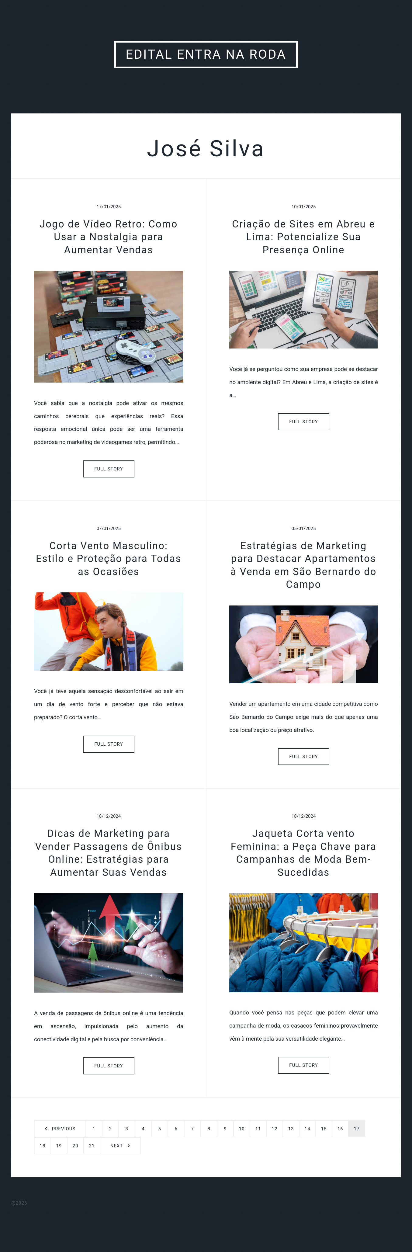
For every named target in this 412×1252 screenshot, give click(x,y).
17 (357, 1129)
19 (59, 1146)
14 (307, 1129)
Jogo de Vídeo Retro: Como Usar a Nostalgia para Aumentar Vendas (109, 237)
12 (275, 1129)
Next (116, 1146)
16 (340, 1129)
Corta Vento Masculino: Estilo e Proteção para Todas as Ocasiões (109, 558)
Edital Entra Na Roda (206, 54)
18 (43, 1146)
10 (242, 1129)
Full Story (108, 469)
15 (324, 1129)
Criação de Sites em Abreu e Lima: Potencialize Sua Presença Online (303, 237)
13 (291, 1129)
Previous (64, 1129)
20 (75, 1146)
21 (92, 1146)
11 (258, 1129)
